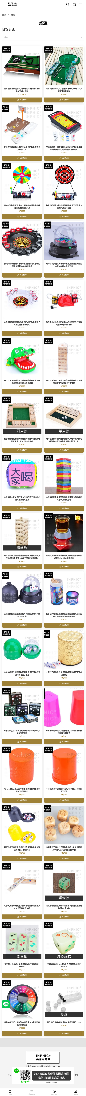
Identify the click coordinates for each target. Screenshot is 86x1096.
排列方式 (8, 30)
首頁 (4, 14)
